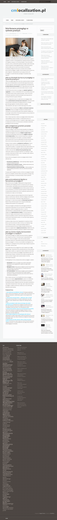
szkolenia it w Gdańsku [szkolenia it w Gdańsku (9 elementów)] (7, 410)
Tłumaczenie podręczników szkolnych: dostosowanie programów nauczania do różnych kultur (22, 385)
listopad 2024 (43, 125)
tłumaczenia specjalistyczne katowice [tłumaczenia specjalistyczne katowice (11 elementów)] (8, 466)
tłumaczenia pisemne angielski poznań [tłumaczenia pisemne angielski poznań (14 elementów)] (8, 435)
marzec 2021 (43, 185)
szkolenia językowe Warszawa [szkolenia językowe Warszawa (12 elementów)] (6, 413)
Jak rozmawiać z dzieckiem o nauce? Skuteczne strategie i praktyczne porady (46, 98)
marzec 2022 (43, 160)
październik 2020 (44, 195)
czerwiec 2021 (43, 179)
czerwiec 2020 (44, 203)
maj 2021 (42, 181)
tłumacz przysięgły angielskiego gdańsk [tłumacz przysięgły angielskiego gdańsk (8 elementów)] (6, 485)
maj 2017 (42, 226)
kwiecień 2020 (44, 205)
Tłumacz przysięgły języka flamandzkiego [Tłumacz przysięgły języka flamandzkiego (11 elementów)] (8, 501)
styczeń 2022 (43, 164)
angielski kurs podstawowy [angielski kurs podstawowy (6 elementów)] (7, 352)
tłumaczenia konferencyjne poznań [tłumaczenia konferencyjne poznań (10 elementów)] (7, 430)
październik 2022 (44, 146)
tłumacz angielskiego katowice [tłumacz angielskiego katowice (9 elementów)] (7, 419)
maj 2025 (43, 123)
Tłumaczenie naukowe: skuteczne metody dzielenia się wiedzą (20, 308)
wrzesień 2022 (44, 148)
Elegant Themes (42, 513)
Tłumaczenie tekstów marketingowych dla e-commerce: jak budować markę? (47, 68)
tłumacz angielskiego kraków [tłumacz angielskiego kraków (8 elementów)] (8, 422)
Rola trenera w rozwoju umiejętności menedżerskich (47, 307)
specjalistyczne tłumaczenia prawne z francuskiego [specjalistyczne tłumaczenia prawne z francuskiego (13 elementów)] (8, 403)
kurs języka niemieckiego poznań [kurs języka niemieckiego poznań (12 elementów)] (8, 363)
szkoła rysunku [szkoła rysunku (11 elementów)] (8, 416)
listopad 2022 (43, 144)
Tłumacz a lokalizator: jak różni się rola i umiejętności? (21, 370)
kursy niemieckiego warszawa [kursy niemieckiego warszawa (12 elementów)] (8, 376)
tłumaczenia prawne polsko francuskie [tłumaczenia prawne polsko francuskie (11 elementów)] (8, 451)
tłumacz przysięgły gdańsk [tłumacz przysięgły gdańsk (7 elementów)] (8, 487)
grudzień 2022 (44, 142)
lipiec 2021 (43, 177)
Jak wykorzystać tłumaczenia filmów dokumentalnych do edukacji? (47, 256)
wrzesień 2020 (44, 197)
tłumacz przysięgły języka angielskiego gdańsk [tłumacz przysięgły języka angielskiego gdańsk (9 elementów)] (7, 495)
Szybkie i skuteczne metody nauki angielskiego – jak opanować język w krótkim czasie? (47, 88)
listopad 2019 (43, 212)
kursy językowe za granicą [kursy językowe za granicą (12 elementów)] (7, 373)
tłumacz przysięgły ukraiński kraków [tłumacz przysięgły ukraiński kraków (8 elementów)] (8, 506)
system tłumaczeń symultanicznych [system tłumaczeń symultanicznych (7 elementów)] (7, 407)
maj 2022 (43, 156)
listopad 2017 (43, 214)
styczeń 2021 (43, 189)
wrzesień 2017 (43, 218)
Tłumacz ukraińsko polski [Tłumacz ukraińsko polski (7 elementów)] (8, 509)
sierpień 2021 (43, 175)
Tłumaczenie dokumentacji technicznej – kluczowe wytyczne (22, 349)
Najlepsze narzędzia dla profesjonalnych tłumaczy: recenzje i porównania (22, 358)
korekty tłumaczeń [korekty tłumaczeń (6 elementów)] (7, 360)
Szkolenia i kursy (15, 1)
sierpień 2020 (43, 199)
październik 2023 (44, 131)
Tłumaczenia (24, 1)
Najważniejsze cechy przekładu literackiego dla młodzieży (47, 317)
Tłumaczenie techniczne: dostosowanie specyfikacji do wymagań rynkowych (46, 57)
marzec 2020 (43, 208)
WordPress (52, 513)
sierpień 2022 (43, 150)
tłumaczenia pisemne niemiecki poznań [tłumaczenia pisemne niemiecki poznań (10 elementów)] (7, 441)
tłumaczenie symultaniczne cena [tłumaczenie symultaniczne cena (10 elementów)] (7, 474)
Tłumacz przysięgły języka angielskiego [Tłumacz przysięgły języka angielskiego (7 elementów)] (8, 490)
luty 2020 (43, 210)
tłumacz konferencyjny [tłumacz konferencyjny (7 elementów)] (7, 480)
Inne (9, 1)
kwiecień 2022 (44, 158)
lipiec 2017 (43, 222)
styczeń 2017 (43, 232)
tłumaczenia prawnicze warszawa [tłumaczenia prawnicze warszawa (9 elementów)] (7, 455)
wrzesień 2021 (43, 173)
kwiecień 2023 (44, 134)
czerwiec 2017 (43, 224)
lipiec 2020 (43, 201)
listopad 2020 (43, 193)
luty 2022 (43, 162)
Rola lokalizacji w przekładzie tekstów (15, 292)
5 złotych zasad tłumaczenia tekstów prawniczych (21, 392)
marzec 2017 (43, 230)
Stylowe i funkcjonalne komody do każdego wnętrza (48, 275)
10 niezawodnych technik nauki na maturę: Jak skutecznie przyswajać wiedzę (47, 93)
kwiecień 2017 (43, 228)
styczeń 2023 (43, 140)
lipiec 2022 (43, 152)
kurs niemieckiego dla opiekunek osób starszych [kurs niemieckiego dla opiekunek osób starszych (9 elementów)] (7, 368)
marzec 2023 (43, 136)
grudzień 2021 (43, 166)
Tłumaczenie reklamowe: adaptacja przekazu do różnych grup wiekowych (46, 62)
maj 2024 (43, 127)
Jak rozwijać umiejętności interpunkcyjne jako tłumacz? (19, 314)
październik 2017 (44, 216)
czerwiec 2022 (44, 154)
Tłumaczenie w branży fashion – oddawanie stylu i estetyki (19, 297)
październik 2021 (44, 171)
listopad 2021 (43, 168)
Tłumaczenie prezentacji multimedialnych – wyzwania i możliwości (21, 375)
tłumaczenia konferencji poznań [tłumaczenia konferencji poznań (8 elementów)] (6, 426)
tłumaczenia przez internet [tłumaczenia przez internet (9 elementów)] (7, 458)
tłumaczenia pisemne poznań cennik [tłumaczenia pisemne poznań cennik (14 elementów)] (8, 446)
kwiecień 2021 (43, 183)
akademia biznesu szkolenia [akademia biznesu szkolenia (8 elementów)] (8, 348)
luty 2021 (42, 187)
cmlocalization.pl (12, 33)
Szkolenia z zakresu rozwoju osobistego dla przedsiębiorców (47, 266)
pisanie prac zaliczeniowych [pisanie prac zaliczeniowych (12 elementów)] (8, 395)
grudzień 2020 (44, 191)
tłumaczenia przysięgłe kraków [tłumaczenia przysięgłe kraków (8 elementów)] (6, 462)
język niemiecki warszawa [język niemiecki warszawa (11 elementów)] (6, 357)
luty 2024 (43, 129)
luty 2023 (43, 138)
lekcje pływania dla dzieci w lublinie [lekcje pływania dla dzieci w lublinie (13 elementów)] (8, 381)
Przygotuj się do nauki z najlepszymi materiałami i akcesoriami (45, 83)
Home (5, 1)
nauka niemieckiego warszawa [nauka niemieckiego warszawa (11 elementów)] (7, 387)
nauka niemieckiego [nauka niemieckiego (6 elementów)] (7, 384)
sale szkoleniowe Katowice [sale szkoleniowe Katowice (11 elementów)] (7, 398)
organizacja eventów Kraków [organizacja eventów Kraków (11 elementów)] (7, 391)
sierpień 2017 (43, 220)
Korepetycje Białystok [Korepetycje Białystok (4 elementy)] (6, 361)
